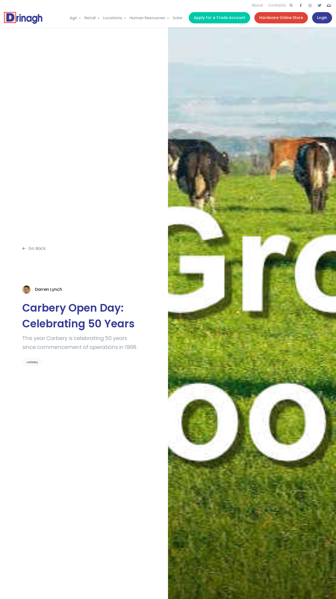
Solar (177, 18)
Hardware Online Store (281, 17)
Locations (112, 18)
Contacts (277, 5)
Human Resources (147, 18)
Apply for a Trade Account (219, 17)
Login (322, 17)
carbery (32, 362)
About (257, 5)
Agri (73, 18)
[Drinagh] (23, 18)
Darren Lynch (48, 289)
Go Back (34, 248)
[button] (291, 5)
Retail (90, 18)
